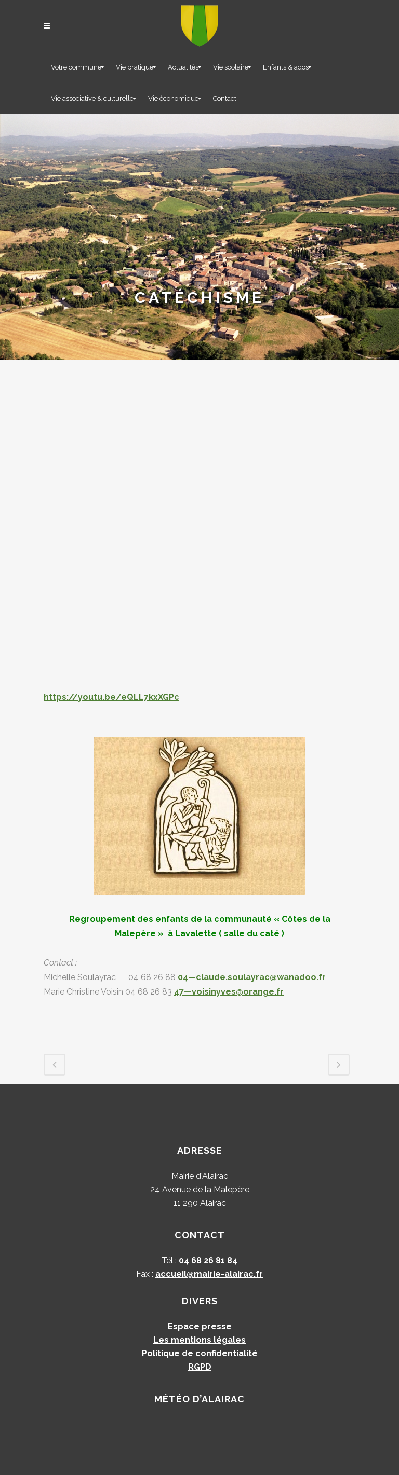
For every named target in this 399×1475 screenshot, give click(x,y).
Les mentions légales (199, 1340)
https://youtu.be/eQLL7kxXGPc (111, 697)
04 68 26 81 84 (208, 1260)
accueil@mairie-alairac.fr (209, 1274)
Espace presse (200, 1326)
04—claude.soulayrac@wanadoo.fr (252, 977)
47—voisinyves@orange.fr (229, 992)
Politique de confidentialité (200, 1353)
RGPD (199, 1367)
